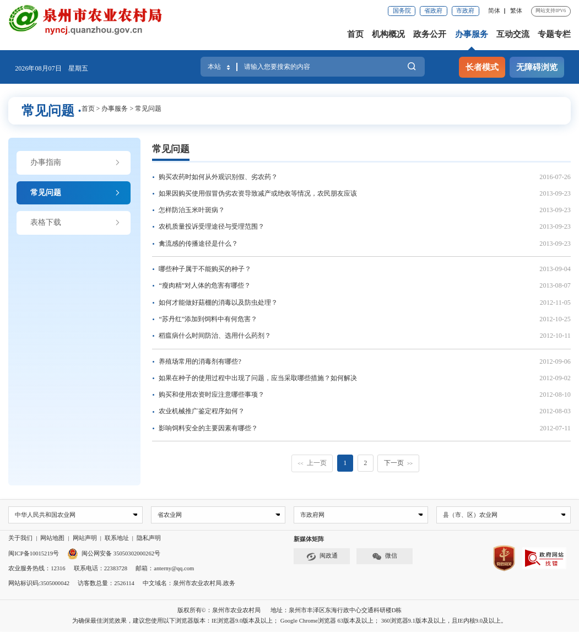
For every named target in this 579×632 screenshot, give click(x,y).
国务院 (402, 11)
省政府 (433, 11)
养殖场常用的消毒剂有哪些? (200, 361)
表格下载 (75, 223)
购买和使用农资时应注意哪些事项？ (211, 394)
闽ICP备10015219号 (33, 553)
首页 (355, 34)
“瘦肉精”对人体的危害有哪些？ (205, 285)
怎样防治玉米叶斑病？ (192, 210)
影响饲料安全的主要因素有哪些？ (208, 428)
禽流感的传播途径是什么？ (198, 243)
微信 (384, 556)
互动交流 (512, 34)
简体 (494, 11)
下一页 (398, 463)
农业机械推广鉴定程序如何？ (202, 411)
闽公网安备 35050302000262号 (113, 553)
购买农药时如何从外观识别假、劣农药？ (218, 177)
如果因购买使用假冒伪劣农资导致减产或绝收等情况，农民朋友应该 (258, 193)
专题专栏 (554, 34)
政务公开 (429, 34)
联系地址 (117, 539)
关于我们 (20, 539)
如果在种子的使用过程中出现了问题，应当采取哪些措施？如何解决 (258, 378)
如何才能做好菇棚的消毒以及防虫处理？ (218, 302)
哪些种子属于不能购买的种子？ (205, 269)
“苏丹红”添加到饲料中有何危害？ (208, 319)
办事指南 (75, 163)
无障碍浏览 (537, 67)
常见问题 (148, 108)
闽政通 (322, 556)
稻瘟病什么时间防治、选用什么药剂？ (215, 335)
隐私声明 (149, 539)
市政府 (465, 11)
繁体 (516, 11)
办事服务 (471, 34)
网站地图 (52, 539)
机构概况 (388, 34)
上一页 (311, 463)
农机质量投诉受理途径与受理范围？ (211, 226)
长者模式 (482, 67)
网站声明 (85, 539)
